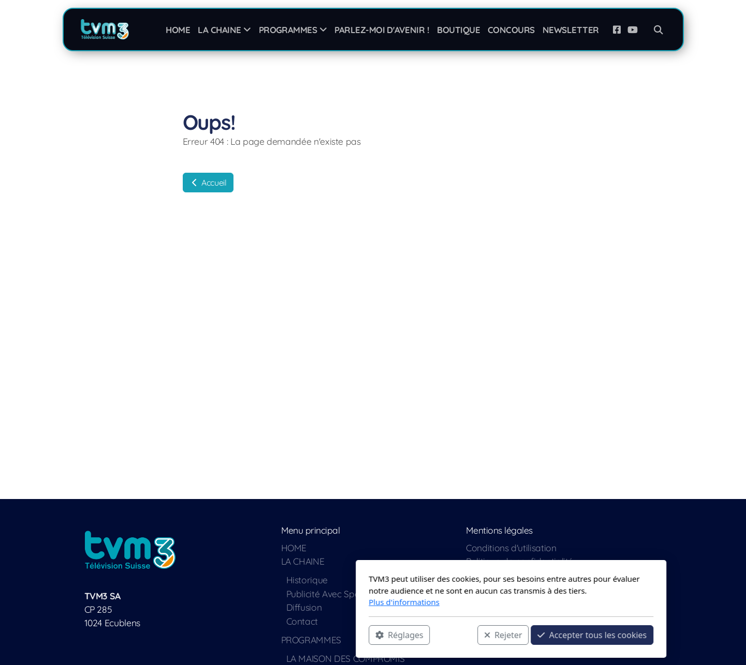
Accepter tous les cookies (454, 634)
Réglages (261, 634)
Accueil (208, 182)
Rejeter (365, 634)
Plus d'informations (266, 602)
